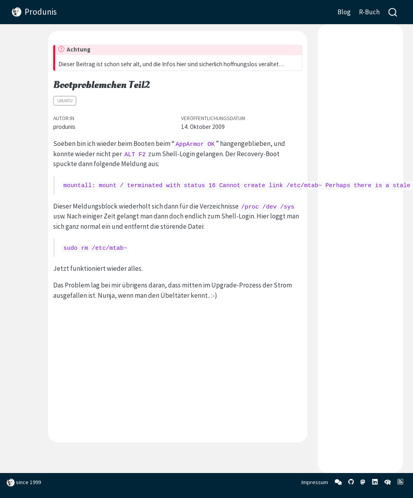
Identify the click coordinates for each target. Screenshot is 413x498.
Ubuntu (65, 100)
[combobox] (393, 12)
